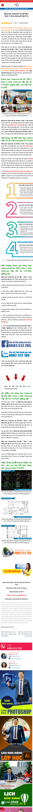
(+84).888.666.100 (15, 665)
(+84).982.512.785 (15, 656)
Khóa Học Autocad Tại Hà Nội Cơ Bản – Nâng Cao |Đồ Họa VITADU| (8, 634)
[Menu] (2, 5)
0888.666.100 (22, 595)
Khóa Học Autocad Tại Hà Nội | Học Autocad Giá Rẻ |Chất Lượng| (25, 634)
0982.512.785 (24, 70)
